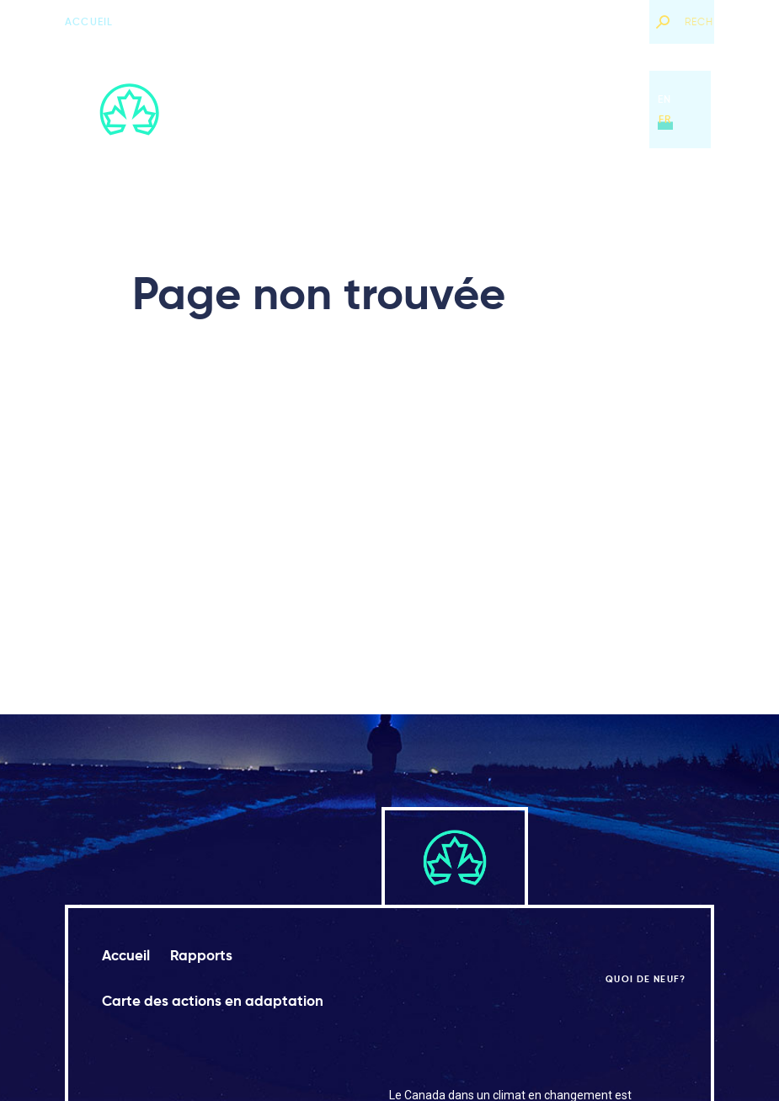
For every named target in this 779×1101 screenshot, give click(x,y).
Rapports (340, 109)
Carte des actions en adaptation (495, 109)
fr (665, 119)
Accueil (89, 21)
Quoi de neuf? (594, 21)
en (664, 99)
